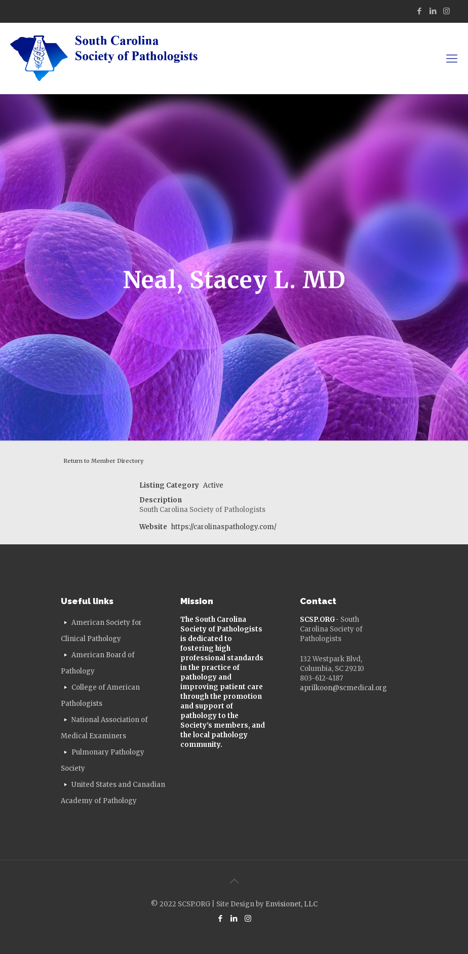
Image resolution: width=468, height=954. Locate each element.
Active (213, 485)
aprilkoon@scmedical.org (343, 688)
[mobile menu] (451, 58)
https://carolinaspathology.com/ (224, 527)
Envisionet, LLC (291, 904)
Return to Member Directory (103, 460)
